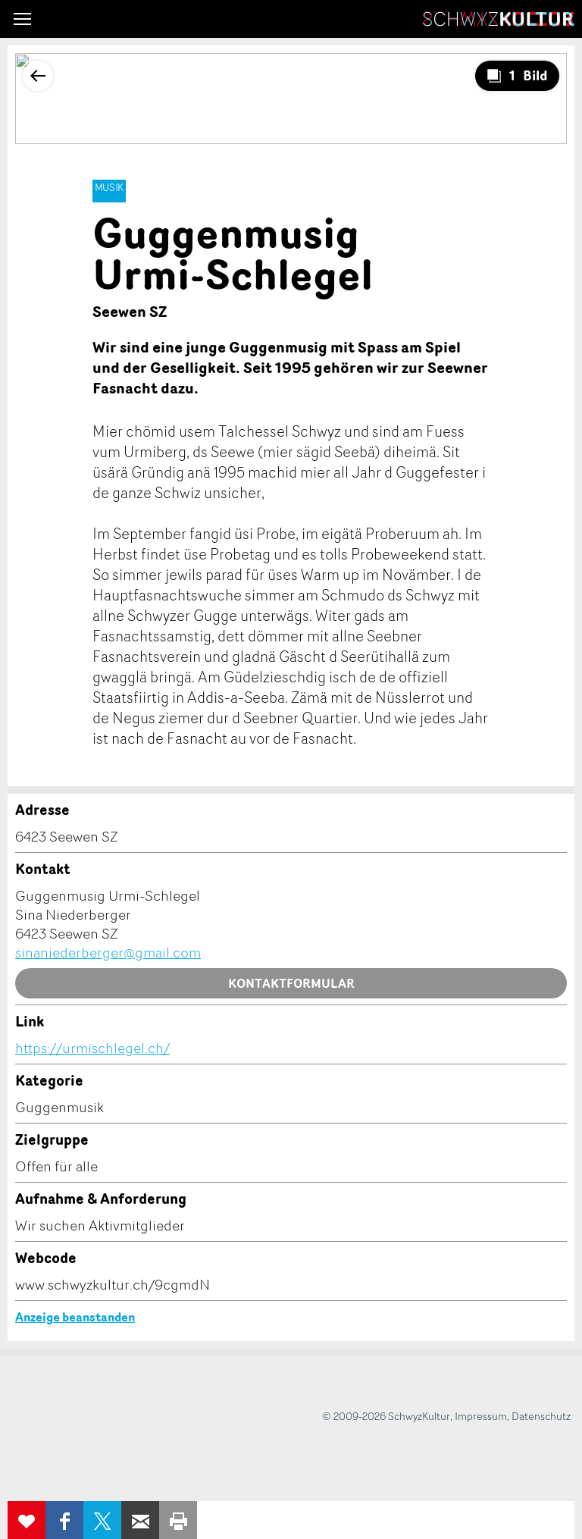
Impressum (481, 1416)
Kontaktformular (291, 983)
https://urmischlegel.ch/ (92, 1048)
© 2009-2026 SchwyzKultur (386, 1416)
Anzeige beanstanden (75, 1317)
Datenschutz (541, 1416)
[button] (22, 19)
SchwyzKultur (498, 19)
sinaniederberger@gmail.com (108, 952)
